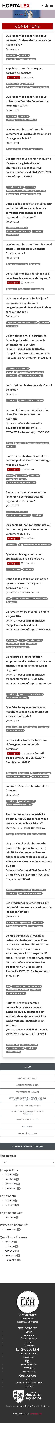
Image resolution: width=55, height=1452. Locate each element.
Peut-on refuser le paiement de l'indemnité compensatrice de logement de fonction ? (26, 496)
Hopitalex (29, 1386)
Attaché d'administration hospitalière (29, 598)
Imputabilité (12, 1045)
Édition (29, 1331)
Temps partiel (39, 890)
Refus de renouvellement (18, 776)
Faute (22, 640)
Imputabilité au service (17, 372)
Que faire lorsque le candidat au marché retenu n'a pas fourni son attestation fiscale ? (27, 712)
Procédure (27, 1126)
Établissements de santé (27, 1106)
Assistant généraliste (30, 194)
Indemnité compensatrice (18, 231)
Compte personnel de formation (21, 120)
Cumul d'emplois (34, 640)
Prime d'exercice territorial (19, 804)
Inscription (30, 187)
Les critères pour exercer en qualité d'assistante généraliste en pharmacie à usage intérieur (28, 163)
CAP (22, 644)
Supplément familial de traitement (35, 544)
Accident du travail (15, 1048)
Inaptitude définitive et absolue (21, 482)
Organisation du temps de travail (22, 322)
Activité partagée (27, 801)
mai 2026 (11, 1241)
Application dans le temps (30, 375)
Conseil (29, 1342)
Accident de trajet (29, 1045)
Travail (10, 834)
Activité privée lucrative (18, 647)
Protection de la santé (27, 1092)
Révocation (12, 640)
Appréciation (21, 475)
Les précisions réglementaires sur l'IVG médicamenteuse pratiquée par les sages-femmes (29, 907)
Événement (29, 1345)
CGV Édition (29, 1368)
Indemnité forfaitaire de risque (21, 59)
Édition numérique (29, 1338)
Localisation (12, 235)
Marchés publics (14, 727)
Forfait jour (12, 326)
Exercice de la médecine (27, 1119)
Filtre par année (8, 1155)
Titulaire (11, 149)
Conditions (24, 55)
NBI (8, 598)
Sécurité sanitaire (27, 1133)
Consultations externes (17, 990)
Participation (30, 727)
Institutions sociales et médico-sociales (27, 1112)
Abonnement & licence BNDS (29, 1382)
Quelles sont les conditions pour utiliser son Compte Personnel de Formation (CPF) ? (27, 101)
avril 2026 (11, 1174)
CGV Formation (29, 1371)
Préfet (10, 475)
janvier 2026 (13, 1188)
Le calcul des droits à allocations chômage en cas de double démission (26, 744)
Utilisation (11, 116)
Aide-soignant (36, 372)
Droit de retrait (14, 569)
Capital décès (35, 149)
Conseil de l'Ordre (15, 187)
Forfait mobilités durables (31, 289)
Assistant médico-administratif (26, 986)
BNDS (29, 1379)
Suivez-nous (28, 1357)
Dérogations (12, 194)
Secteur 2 (11, 446)
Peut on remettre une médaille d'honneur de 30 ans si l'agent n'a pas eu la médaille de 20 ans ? (27, 819)
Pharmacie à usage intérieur (20, 191)
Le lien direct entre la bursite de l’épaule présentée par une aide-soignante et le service (26, 340)
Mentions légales (29, 1364)
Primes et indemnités (27, 1078)
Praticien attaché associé (18, 890)
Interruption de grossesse (18, 922)
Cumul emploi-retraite (17, 264)
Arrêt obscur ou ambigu (17, 697)
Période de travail (40, 776)
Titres (9, 443)
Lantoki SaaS (36, 1413)
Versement (12, 55)
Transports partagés (38, 87)
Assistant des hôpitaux (37, 443)
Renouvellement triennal (30, 893)
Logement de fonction (17, 228)
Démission (11, 773)
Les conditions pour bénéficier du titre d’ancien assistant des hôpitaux (27, 414)
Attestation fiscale (15, 730)
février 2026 (12, 1183)
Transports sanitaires (17, 87)
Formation (29, 1335)
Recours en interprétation (31, 694)
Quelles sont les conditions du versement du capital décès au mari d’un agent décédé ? (28, 134)
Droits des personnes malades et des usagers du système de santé (27, 1099)
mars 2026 (12, 1179)
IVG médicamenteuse (16, 926)
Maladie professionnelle (18, 368)
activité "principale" (16, 993)
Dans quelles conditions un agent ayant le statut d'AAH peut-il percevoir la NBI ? (27, 583)
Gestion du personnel (27, 1085)
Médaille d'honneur (36, 834)
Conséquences (13, 1051)
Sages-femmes (35, 926)
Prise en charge (14, 83)
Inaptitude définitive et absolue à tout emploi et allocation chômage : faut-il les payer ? (29, 460)
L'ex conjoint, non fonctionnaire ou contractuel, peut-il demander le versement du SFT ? (28, 529)
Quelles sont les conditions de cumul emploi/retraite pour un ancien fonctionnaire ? (29, 249)
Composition (12, 644)
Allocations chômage (16, 479)
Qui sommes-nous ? (29, 1353)
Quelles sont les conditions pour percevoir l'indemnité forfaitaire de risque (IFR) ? (28, 40)
